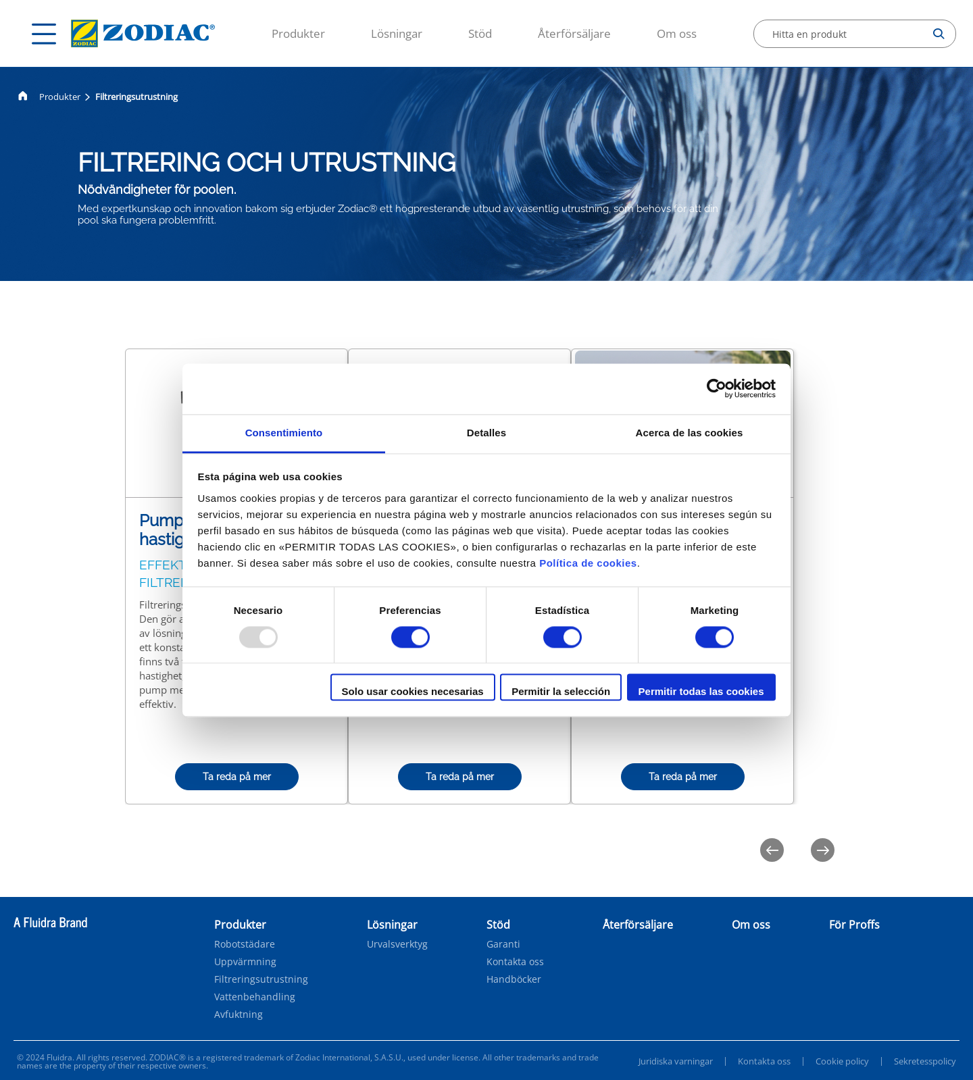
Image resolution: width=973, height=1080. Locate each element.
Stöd (480, 33)
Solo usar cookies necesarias (413, 692)
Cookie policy (842, 1061)
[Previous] (772, 850)
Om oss (677, 33)
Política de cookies (588, 563)
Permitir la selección (561, 692)
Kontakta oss (515, 961)
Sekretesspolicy (925, 1061)
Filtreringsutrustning (261, 979)
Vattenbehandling (254, 997)
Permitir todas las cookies (701, 692)
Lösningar (396, 33)
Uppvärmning (245, 961)
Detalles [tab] (486, 432)
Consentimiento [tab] (284, 432)
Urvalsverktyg (397, 944)
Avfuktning (238, 1014)
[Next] (822, 850)
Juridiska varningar (676, 1061)
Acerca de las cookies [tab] (689, 432)
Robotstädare (244, 944)
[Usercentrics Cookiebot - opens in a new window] (716, 388)
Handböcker (514, 979)
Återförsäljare (574, 33)
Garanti (503, 944)
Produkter (298, 33)
